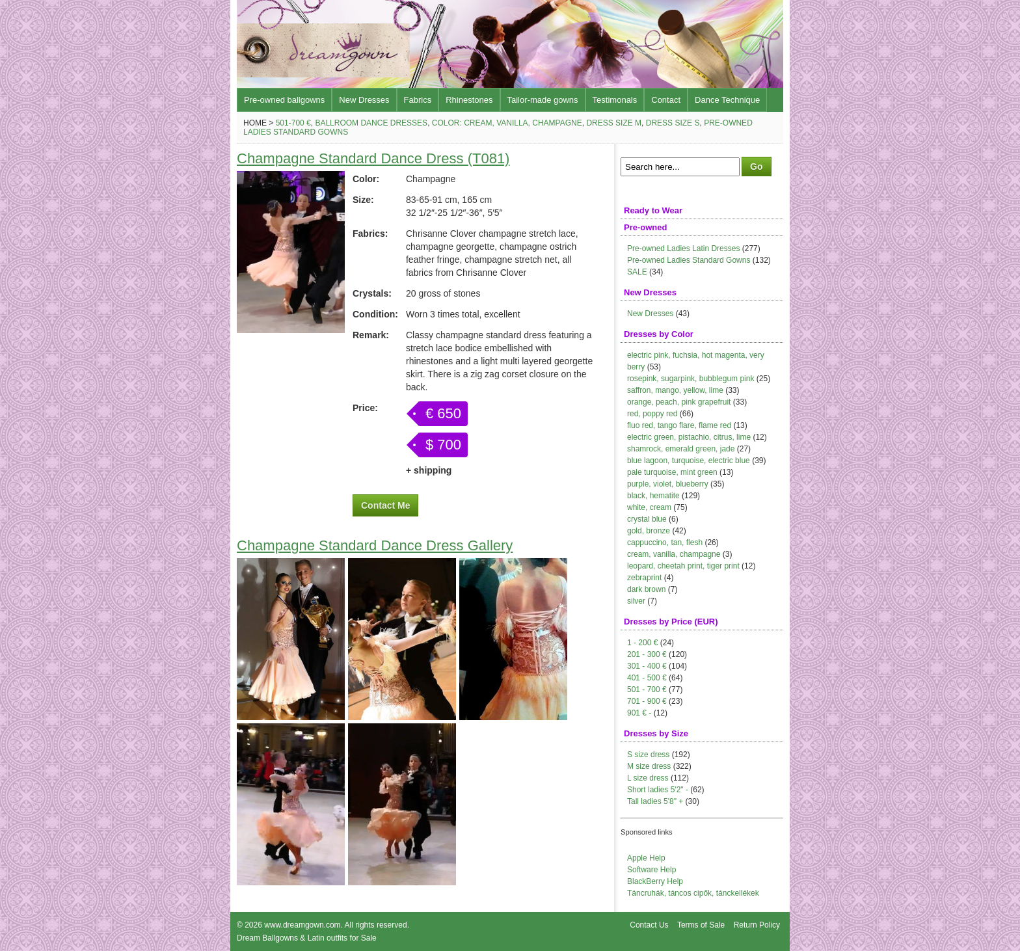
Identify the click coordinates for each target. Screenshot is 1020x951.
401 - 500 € (647, 677)
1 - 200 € (642, 642)
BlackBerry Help (655, 881)
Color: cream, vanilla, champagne (507, 122)
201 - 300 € (647, 654)
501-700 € (293, 122)
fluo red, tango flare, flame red (679, 425)
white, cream (649, 507)
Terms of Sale (701, 925)
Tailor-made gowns (542, 100)
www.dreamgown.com (302, 925)
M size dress (649, 766)
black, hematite (653, 495)
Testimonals (615, 100)
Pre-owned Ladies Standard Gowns (688, 260)
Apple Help (646, 858)
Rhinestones (469, 100)
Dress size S (673, 122)
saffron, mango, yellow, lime (675, 390)
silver (636, 601)
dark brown (646, 589)
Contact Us (649, 925)
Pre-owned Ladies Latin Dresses (683, 248)
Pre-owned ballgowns (284, 100)
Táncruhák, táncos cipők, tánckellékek (693, 893)
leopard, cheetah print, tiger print (683, 565)
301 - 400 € (647, 666)
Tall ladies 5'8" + (655, 801)
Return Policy (757, 925)
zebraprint (644, 577)
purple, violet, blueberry (667, 484)
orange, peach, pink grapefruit (679, 402)
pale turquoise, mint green (672, 472)
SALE (637, 271)
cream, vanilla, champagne (673, 554)
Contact (665, 100)
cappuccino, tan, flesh (665, 542)
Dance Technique (727, 100)
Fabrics (418, 100)
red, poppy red (652, 413)
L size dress (648, 778)
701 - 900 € (647, 701)
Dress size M (613, 122)
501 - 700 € (647, 689)
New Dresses (364, 100)
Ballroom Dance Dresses (371, 122)
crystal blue (647, 519)
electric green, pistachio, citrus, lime (689, 437)
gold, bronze (648, 530)
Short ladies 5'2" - (657, 789)
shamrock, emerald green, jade (680, 448)
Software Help (651, 869)
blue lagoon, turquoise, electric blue (688, 460)
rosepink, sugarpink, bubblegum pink (690, 378)
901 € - (639, 712)
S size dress (648, 754)
